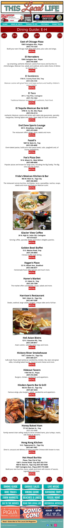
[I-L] (26, 35)
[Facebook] (47, 525)
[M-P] (37, 35)
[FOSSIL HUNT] (53, 497)
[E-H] (14, 35)
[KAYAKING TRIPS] (53, 492)
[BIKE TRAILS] (10, 492)
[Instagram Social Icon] (55, 525)
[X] (51, 525)
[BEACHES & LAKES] (32, 497)
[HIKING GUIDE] (32, 492)
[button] (32, 29)
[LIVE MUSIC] (53, 486)
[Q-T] (49, 35)
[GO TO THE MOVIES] (10, 503)
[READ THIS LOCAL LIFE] (32, 503)
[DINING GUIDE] (10, 486)
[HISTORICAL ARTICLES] (53, 503)
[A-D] (4, 35)
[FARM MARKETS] (10, 497)
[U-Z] (60, 35)
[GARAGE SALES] (32, 486)
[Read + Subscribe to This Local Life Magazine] (19, 521)
